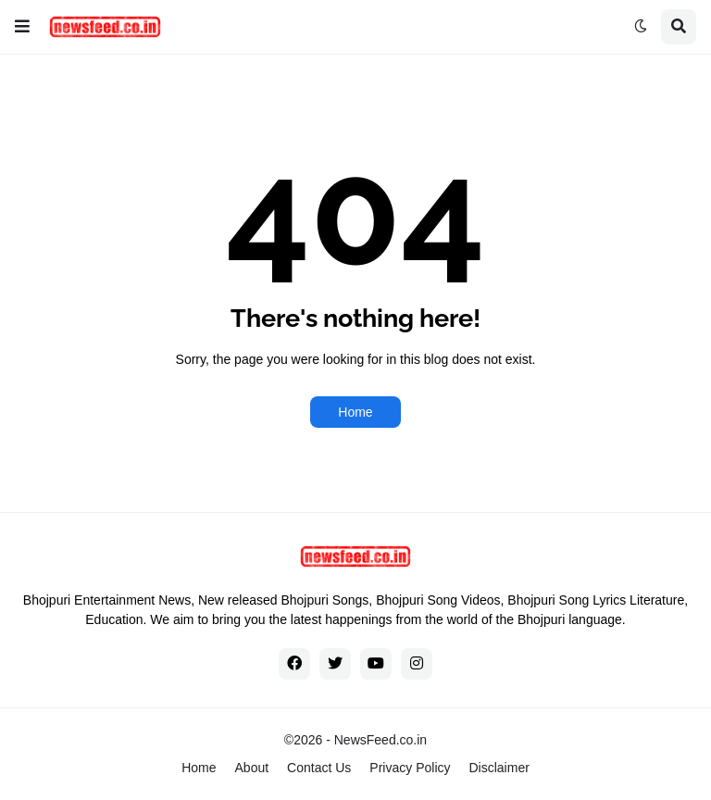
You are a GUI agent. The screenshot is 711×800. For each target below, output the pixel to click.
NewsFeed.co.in (380, 739)
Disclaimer (499, 767)
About (252, 767)
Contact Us (319, 767)
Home (355, 412)
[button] (22, 27)
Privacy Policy (409, 767)
